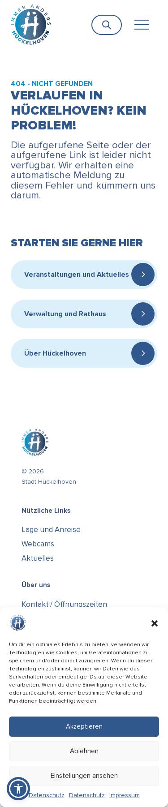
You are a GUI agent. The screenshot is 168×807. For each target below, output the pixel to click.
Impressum (124, 795)
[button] (154, 622)
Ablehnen (84, 751)
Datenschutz (47, 795)
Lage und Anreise (51, 529)
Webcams (38, 544)
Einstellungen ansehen (84, 776)
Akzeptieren (84, 726)
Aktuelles (38, 558)
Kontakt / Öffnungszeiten (64, 604)
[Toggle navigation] (141, 25)
